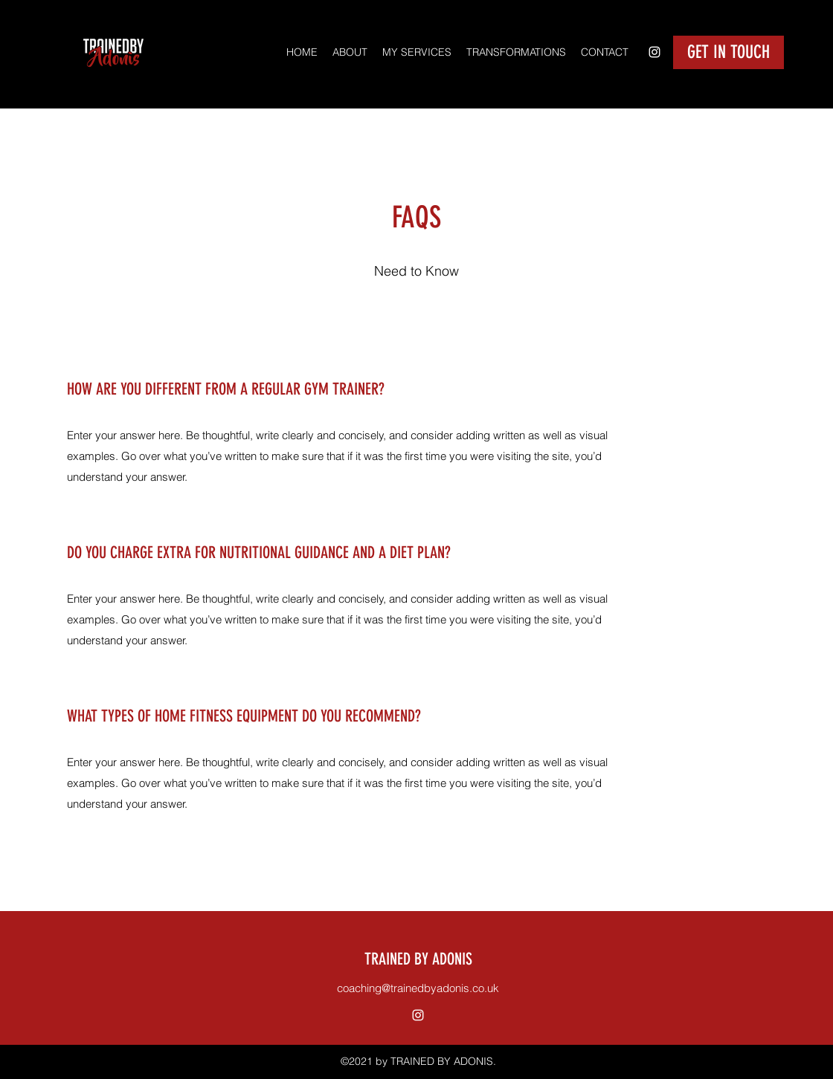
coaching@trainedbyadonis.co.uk (418, 988)
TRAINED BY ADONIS (418, 959)
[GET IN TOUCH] (728, 52)
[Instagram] (654, 52)
